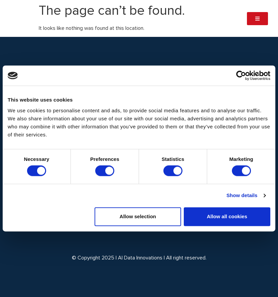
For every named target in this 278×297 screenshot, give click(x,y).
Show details (242, 195)
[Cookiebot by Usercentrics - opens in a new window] (241, 75)
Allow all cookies (227, 216)
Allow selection (138, 216)
